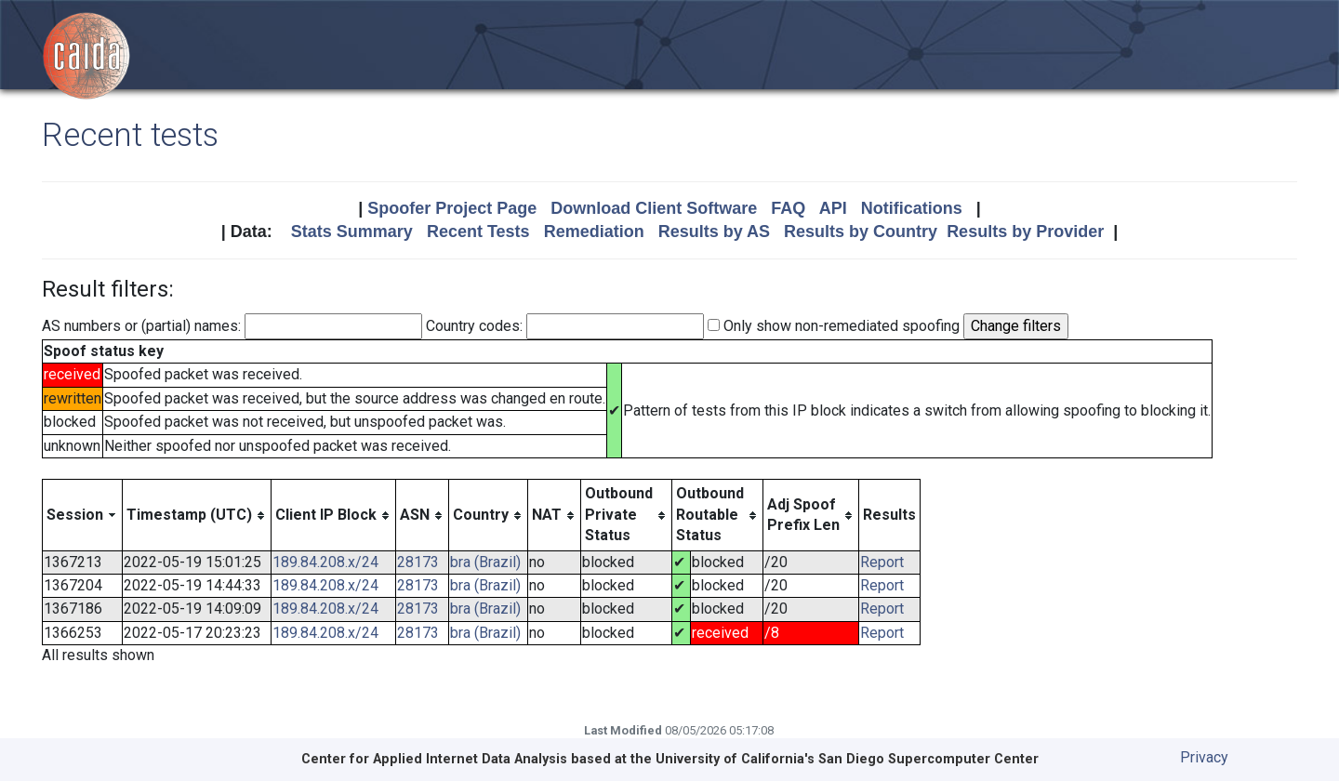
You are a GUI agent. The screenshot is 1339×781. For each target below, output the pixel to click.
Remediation (594, 231)
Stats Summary (352, 231)
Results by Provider (1025, 231)
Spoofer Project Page (452, 208)
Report (882, 562)
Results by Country (860, 231)
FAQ (788, 208)
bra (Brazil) (485, 562)
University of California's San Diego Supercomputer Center (847, 759)
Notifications (911, 208)
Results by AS (714, 231)
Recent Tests (478, 231)
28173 (418, 562)
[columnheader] (83, 515)
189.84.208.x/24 (325, 562)
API (833, 208)
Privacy (1204, 757)
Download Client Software (653, 208)
